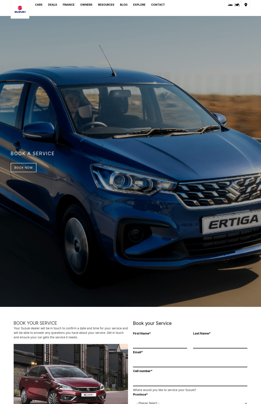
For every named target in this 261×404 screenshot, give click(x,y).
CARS (38, 4)
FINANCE (69, 4)
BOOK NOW (23, 167)
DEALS (52, 4)
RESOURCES (106, 4)
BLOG (124, 4)
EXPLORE (139, 4)
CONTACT (158, 4)
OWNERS (86, 4)
